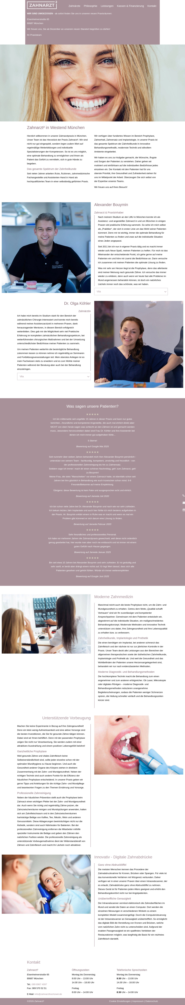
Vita (131, 291)
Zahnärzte (74, 5)
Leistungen (107, 5)
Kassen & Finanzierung (130, 5)
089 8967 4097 (39, 984)
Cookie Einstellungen (119, 1001)
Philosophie (90, 5)
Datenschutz (151, 1001)
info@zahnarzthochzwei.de (48, 994)
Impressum (138, 1001)
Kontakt (151, 5)
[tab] (131, 291)
